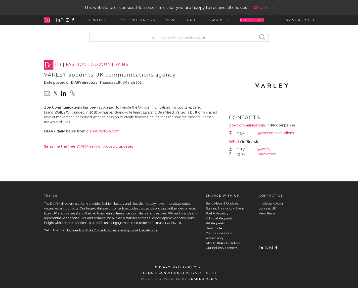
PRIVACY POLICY (201, 273)
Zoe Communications (247, 125)
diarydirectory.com (103, 131)
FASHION (76, 64)
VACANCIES (219, 20)
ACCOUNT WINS (109, 64)
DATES (192, 20)
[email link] (47, 93)
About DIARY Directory (223, 243)
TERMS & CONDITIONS (161, 273)
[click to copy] (72, 94)
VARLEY (235, 142)
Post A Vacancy (217, 213)
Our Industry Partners (221, 248)
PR (58, 64)
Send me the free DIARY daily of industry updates (88, 146)
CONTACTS (98, 20)
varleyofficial (267, 154)
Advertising (214, 238)
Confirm (264, 7)
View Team (267, 213)
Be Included (215, 228)
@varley (264, 149)
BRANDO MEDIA (203, 279)
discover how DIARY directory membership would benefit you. (112, 230)
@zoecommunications (276, 133)
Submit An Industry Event (225, 208)
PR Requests (215, 223)
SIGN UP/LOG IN (300, 20)
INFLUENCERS (136, 20)
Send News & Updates (222, 203)
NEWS (171, 20)
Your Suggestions (219, 233)
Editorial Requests (219, 218)
